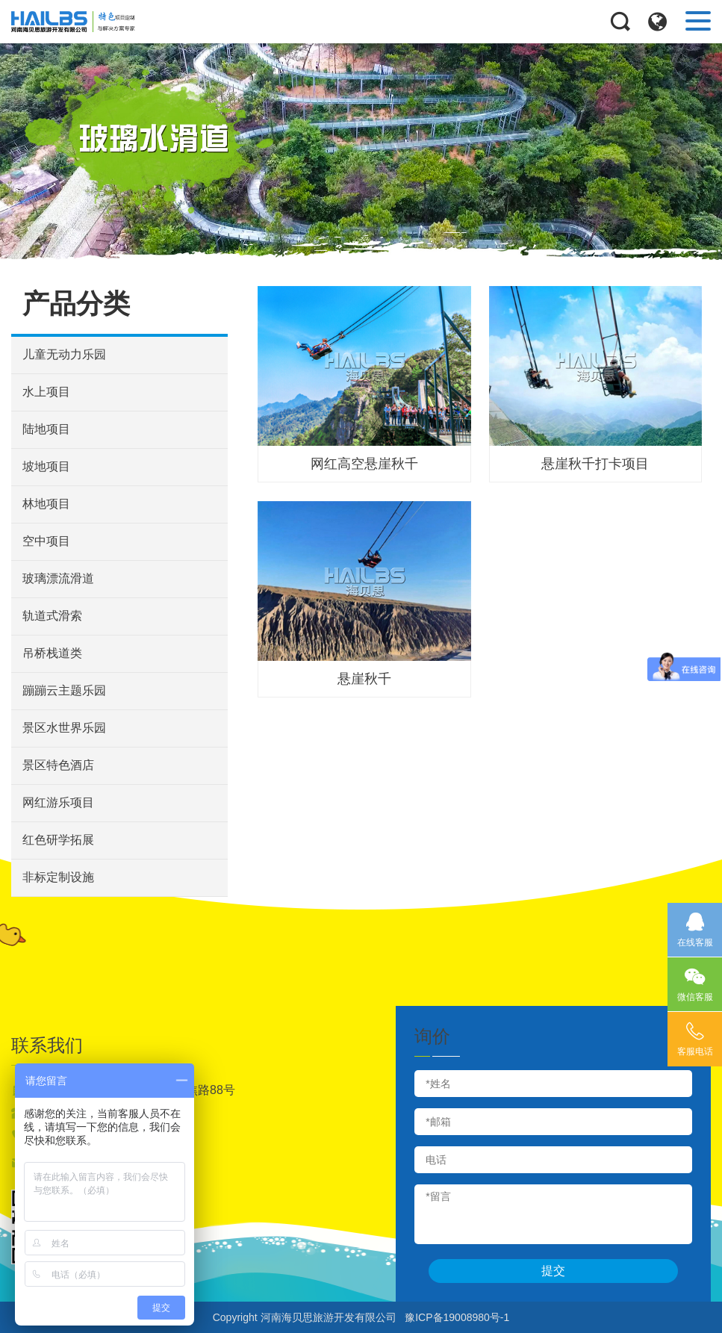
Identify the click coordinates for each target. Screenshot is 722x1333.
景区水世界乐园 (64, 727)
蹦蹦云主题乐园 (64, 690)
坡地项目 (46, 466)
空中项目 (46, 541)
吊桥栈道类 (52, 653)
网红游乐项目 (58, 802)
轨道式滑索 (52, 615)
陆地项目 (46, 429)
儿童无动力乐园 (64, 354)
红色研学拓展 (58, 839)
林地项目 (46, 503)
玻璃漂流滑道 (58, 578)
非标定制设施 (58, 877)
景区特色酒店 (58, 765)
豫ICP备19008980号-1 (457, 1317)
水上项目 (46, 391)
